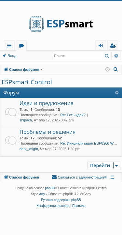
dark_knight (29, 149)
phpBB (50, 188)
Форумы (22, 46)
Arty (42, 194)
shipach (26, 120)
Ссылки (10, 46)
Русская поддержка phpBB (61, 200)
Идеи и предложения (47, 103)
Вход (11, 56)
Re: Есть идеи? (73, 115)
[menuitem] (113, 45)
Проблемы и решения (47, 131)
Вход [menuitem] (102, 46)
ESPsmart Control (27, 82)
